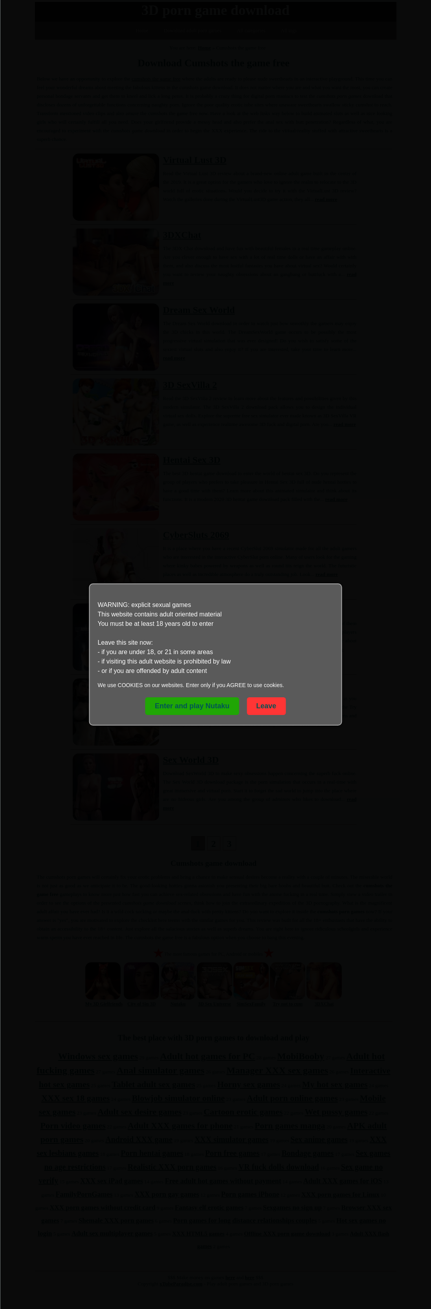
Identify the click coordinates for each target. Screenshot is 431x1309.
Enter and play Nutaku (192, 706)
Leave (266, 706)
